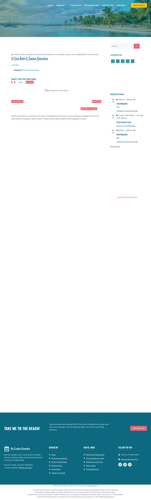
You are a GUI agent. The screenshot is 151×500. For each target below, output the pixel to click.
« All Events (15, 64)
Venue (53, 454)
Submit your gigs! (25, 467)
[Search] (137, 46)
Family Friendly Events (59, 462)
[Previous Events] (11, 82)
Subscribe (123, 5)
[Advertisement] (127, 393)
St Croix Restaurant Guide (95, 458)
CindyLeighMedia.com (92, 485)
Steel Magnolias (122, 103)
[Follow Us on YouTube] (130, 465)
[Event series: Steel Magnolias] (134, 99)
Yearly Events (56, 469)
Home (51, 5)
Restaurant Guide (91, 5)
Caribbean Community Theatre (127, 111)
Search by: (62, 5)
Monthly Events (56, 465)
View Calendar (139, 5)
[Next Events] (14, 82)
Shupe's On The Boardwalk (125, 126)
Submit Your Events (58, 473)
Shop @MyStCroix (92, 469)
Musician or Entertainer (59, 458)
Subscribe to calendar (89, 108)
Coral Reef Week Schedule (127, 197)
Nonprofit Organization (31, 70)
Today (20, 82)
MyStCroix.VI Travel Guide (95, 454)
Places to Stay (91, 465)
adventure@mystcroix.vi (129, 459)
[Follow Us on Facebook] (120, 465)
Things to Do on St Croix (94, 462)
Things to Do (76, 5)
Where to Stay (108, 5)
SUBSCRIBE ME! (138, 428)
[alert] (56, 90)
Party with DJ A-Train (123, 122)
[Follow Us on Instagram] (125, 465)
